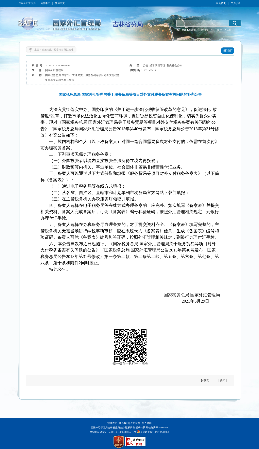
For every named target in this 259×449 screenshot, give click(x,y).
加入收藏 (235, 3)
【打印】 (205, 380)
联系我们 (124, 423)
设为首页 (221, 3)
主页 (36, 49)
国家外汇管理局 (27, 3)
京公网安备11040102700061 (154, 432)
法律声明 (112, 423)
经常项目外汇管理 (63, 49)
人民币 (227, 29)
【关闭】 (222, 380)
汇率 (219, 29)
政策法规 (47, 49)
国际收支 (203, 29)
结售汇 (193, 29)
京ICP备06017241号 (125, 432)
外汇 (212, 29)
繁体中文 (60, 3)
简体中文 (45, 3)
